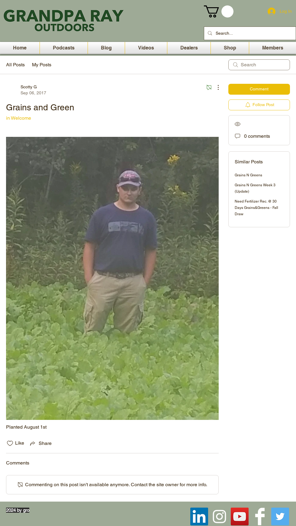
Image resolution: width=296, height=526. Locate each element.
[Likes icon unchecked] (10, 443)
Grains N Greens (248, 175)
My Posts (41, 65)
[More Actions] (215, 87)
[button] (218, 11)
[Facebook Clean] (260, 516)
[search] (259, 64)
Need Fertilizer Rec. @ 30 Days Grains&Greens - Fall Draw (256, 207)
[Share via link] (40, 443)
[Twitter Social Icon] (280, 516)
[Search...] (249, 33)
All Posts (15, 65)
